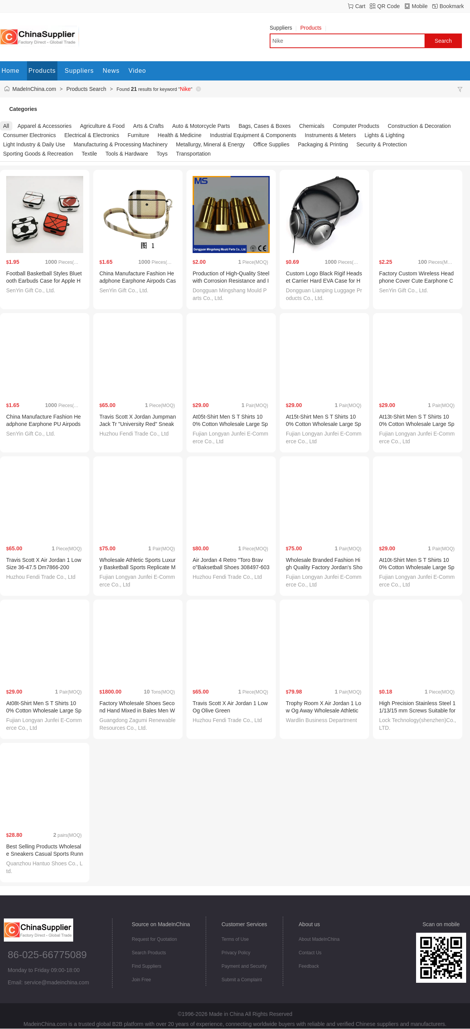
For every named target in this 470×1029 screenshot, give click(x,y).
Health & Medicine (179, 135)
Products (313, 28)
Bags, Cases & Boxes (264, 126)
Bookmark (452, 6)
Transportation (193, 154)
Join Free (141, 979)
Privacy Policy (236, 952)
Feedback (309, 966)
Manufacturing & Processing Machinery (121, 144)
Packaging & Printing (323, 144)
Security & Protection (381, 144)
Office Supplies (271, 144)
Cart (360, 6)
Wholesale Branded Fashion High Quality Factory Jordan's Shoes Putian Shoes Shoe (324, 567)
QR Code (388, 6)
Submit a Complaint (242, 979)
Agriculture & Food (102, 126)
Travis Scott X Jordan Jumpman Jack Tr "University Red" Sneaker (137, 424)
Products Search (86, 89)
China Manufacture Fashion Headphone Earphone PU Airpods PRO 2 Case (43, 424)
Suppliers (283, 28)
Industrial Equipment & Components (253, 135)
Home (11, 70)
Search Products (149, 952)
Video (137, 70)
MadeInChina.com (34, 89)
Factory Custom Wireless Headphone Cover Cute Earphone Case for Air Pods (416, 280)
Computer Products (356, 126)
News (111, 70)
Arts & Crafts (148, 126)
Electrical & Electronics (91, 135)
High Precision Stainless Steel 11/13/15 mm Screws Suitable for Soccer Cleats (417, 710)
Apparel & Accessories (45, 126)
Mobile (420, 6)
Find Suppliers (146, 966)
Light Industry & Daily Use (34, 144)
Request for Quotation (154, 939)
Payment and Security (244, 966)
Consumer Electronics (29, 135)
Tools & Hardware (127, 154)
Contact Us (310, 952)
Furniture (138, 135)
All (6, 126)
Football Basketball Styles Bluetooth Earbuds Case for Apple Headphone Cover (44, 280)
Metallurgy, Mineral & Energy (210, 144)
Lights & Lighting (384, 135)
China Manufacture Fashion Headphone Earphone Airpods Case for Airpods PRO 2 (137, 280)
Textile (89, 154)
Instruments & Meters (330, 135)
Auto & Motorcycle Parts (201, 126)
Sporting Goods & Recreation (38, 154)
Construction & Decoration (419, 126)
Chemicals (311, 126)
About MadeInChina (319, 939)
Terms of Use (235, 939)
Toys (162, 154)
